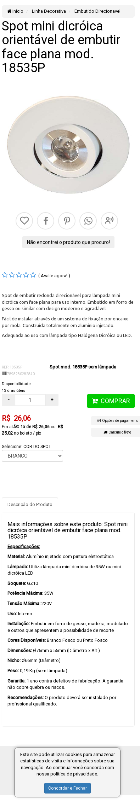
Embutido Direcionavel (97, 11)
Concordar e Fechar (67, 788)
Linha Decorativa (48, 11)
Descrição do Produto (29, 504)
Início (15, 11)
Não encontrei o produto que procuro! (68, 242)
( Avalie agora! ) (54, 275)
